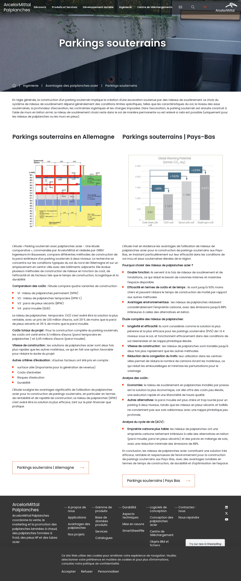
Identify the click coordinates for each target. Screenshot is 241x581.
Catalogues (104, 538)
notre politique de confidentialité (97, 563)
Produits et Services (64, 7)
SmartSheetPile (133, 531)
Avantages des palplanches (79, 526)
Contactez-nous (187, 509)
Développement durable (98, 7)
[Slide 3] (130, 79)
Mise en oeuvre (133, 524)
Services (101, 531)
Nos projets (76, 534)
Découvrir (40, 7)
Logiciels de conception (158, 509)
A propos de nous (77, 509)
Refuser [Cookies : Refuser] (87, 571)
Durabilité (129, 507)
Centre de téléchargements (154, 7)
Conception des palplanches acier (161, 521)
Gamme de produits (103, 509)
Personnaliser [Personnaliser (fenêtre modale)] (108, 571)
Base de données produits (101, 521)
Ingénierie (125, 7)
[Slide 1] (111, 79)
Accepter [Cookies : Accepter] (68, 571)
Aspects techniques (130, 516)
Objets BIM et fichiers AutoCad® (159, 545)
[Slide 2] (120, 79)
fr (205, 7)
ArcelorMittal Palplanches (17, 7)
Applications (77, 517)
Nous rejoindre (188, 517)
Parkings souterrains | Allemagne (45, 467)
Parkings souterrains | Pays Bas (153, 480)
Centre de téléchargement (162, 533)
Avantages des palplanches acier (71, 85)
